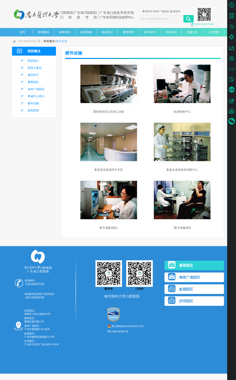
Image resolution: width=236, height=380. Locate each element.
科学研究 (149, 32)
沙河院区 (180, 300)
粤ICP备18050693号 (118, 331)
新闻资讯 (64, 32)
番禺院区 (147, 11)
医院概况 (43, 32)
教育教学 (128, 32)
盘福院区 (175, 11)
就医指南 (86, 32)
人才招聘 (213, 32)
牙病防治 (171, 32)
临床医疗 (107, 32)
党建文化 (192, 32)
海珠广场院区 (161, 11)
